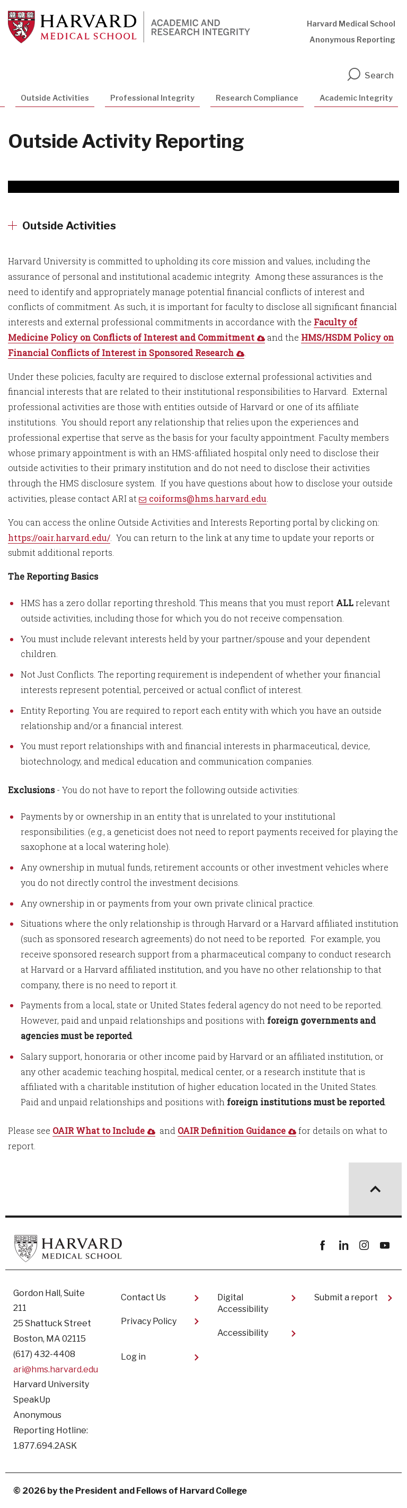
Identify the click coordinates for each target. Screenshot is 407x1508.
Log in (133, 1357)
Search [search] (370, 75)
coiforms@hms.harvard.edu (208, 498)
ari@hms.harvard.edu (55, 1369)
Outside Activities (55, 97)
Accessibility (242, 1333)
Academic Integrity (356, 97)
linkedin (343, 1245)
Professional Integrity (152, 97)
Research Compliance (257, 97)
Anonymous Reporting (352, 39)
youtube (384, 1245)
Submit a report (346, 1297)
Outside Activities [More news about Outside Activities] (69, 225)
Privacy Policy (148, 1321)
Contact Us (143, 1297)
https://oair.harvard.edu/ (59, 537)
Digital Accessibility (242, 1303)
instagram (364, 1245)
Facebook (322, 1245)
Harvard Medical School (351, 23)
